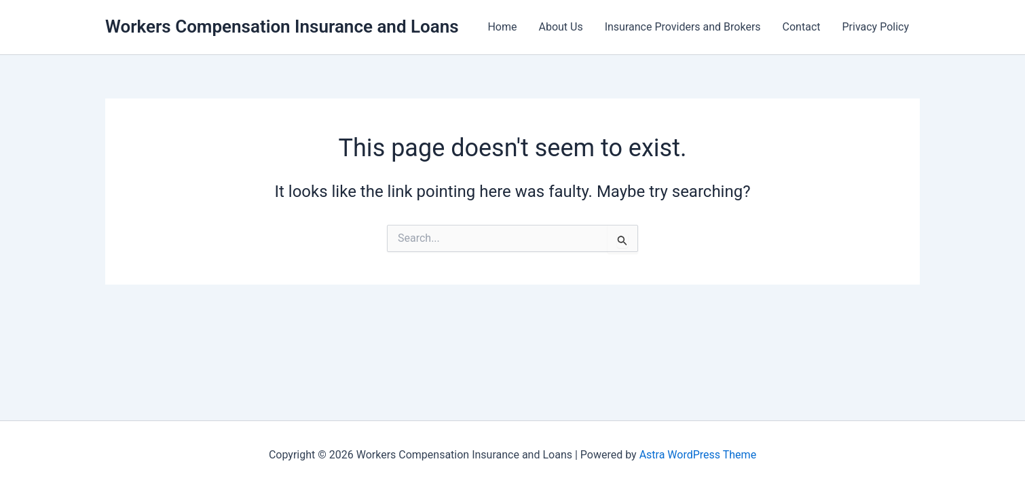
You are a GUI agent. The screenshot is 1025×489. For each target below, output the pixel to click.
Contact (802, 26)
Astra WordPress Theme (697, 454)
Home (502, 26)
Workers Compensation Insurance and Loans (282, 26)
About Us (560, 26)
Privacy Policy (876, 26)
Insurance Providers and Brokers (683, 26)
